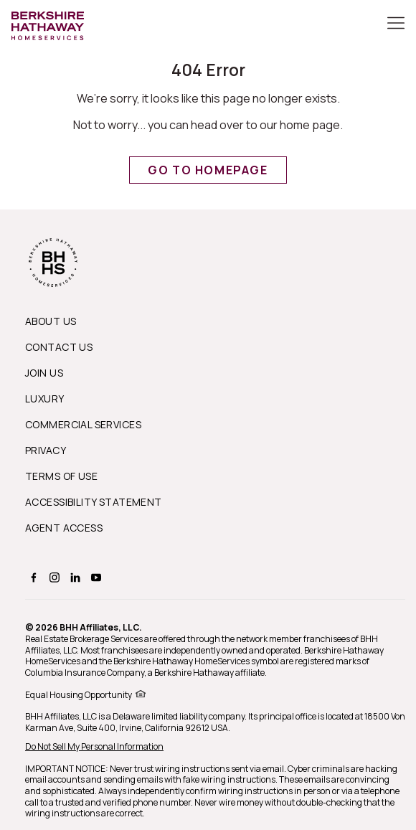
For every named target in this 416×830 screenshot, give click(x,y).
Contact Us (59, 347)
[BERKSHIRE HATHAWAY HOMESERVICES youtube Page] (94, 577)
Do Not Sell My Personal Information (94, 746)
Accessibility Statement (93, 502)
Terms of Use (61, 476)
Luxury (45, 398)
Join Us (44, 372)
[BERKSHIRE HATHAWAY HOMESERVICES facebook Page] (32, 577)
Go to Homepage (208, 170)
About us (50, 321)
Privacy (45, 450)
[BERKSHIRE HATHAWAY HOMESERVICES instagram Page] (53, 577)
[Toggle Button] (396, 24)
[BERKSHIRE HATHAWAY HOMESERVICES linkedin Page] (73, 577)
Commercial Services (83, 424)
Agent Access (64, 527)
